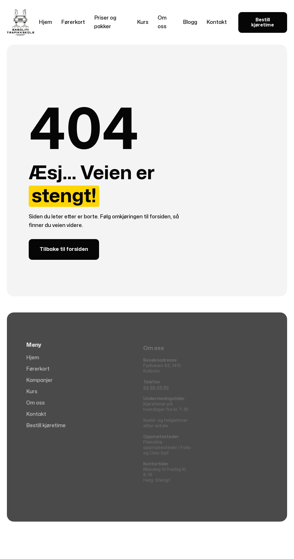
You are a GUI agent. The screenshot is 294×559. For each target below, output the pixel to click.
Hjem (45, 22)
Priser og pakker (105, 22)
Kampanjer (40, 380)
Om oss (162, 22)
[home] (20, 22)
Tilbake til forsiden (64, 249)
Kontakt (216, 22)
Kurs (142, 22)
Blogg (190, 22)
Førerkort (73, 22)
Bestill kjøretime (262, 22)
